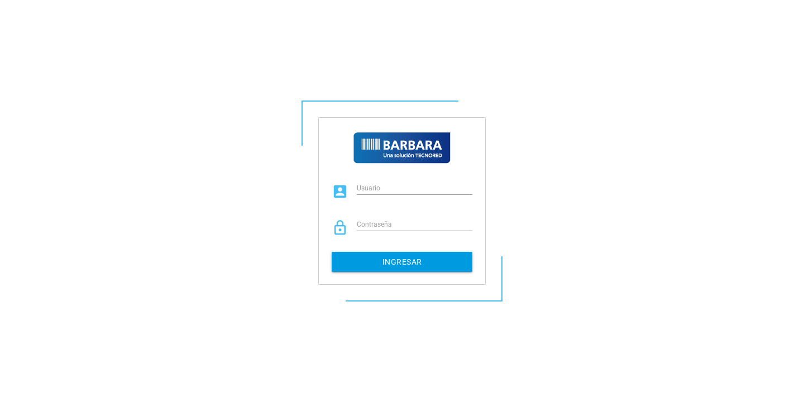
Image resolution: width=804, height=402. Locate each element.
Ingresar (402, 261)
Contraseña (374, 224)
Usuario (368, 188)
